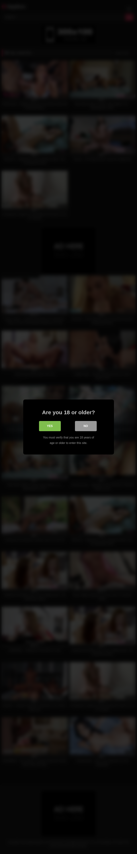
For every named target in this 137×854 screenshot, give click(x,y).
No (86, 426)
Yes (50, 426)
